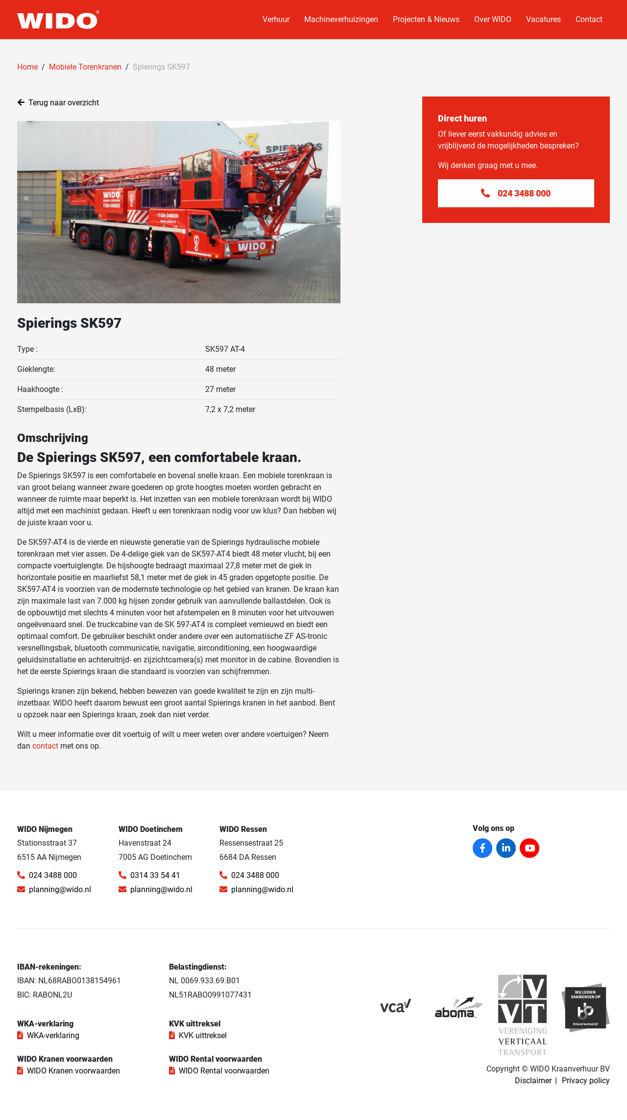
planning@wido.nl (54, 889)
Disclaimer (533, 1080)
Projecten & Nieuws (426, 19)
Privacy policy (586, 1080)
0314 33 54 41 (149, 875)
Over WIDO (492, 19)
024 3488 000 (47, 875)
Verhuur (276, 19)
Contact (589, 19)
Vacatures (543, 19)
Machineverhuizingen (341, 19)
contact (45, 746)
